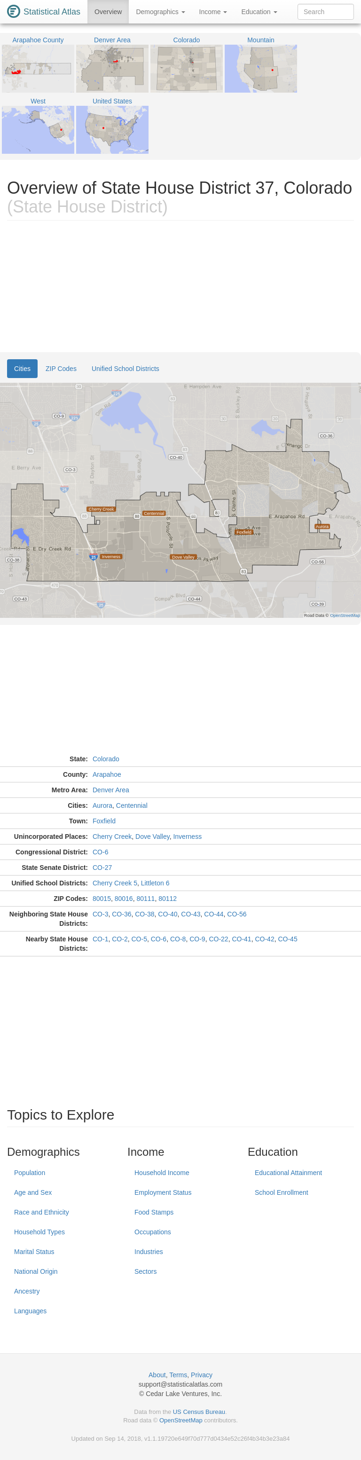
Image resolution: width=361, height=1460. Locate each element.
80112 (167, 898)
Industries (148, 1251)
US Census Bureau (199, 1411)
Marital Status (34, 1251)
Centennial (132, 805)
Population (29, 1172)
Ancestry (26, 1291)
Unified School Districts (125, 368)
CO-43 (190, 914)
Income (213, 12)
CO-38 (144, 914)
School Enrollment (281, 1192)
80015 (102, 898)
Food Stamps (153, 1212)
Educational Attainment (288, 1172)
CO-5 (139, 939)
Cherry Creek (112, 836)
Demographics (160, 12)
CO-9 (197, 939)
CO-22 (218, 939)
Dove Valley (152, 836)
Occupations (152, 1232)
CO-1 (100, 939)
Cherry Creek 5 (115, 883)
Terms (178, 1375)
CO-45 (287, 939)
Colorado (106, 759)
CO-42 (264, 939)
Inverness (187, 836)
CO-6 (100, 852)
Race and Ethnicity (41, 1212)
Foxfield (104, 821)
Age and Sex (33, 1192)
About (157, 1375)
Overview (108, 12)
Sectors (145, 1271)
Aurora (102, 805)
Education (259, 12)
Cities (22, 368)
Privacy (201, 1375)
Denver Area (111, 790)
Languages (30, 1311)
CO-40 (167, 914)
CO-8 (178, 939)
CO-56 (236, 914)
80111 (145, 898)
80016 (124, 898)
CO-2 (119, 939)
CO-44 (213, 914)
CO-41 (241, 939)
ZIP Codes (61, 368)
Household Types (39, 1232)
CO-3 (100, 914)
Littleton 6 (155, 883)
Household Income (161, 1172)
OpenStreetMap (181, 1420)
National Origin (36, 1271)
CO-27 (102, 867)
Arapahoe (107, 774)
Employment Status (162, 1192)
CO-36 (121, 914)
